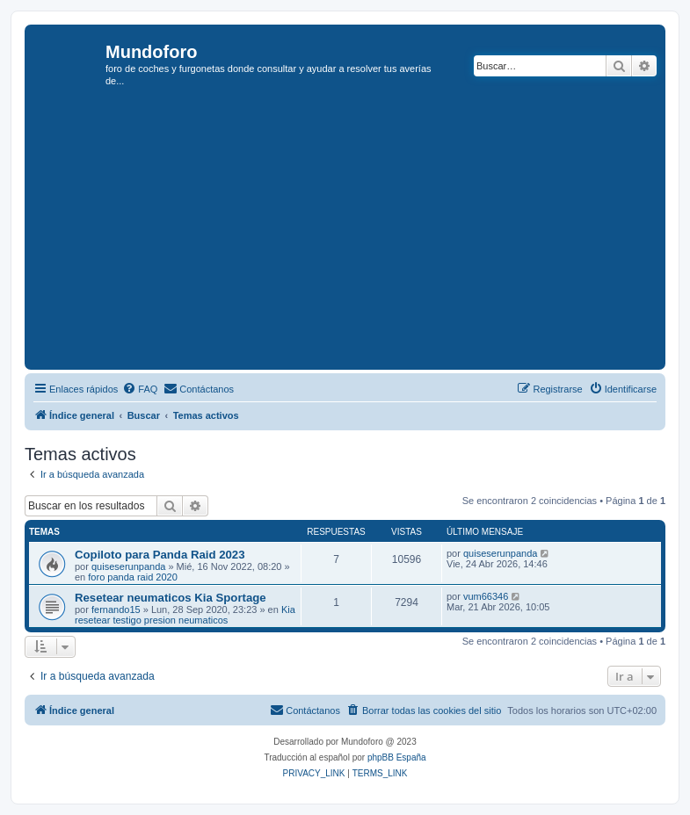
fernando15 (116, 609)
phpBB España (396, 757)
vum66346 (485, 596)
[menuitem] (139, 389)
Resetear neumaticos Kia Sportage (170, 597)
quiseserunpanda (128, 566)
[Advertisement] (359, 234)
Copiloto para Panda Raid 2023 (159, 554)
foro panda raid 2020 (133, 577)
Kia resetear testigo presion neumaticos (185, 614)
